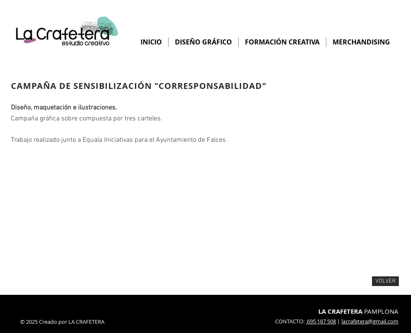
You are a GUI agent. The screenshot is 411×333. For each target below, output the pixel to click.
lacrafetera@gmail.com (369, 321)
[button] (58, 210)
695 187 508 (321, 321)
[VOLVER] (385, 281)
